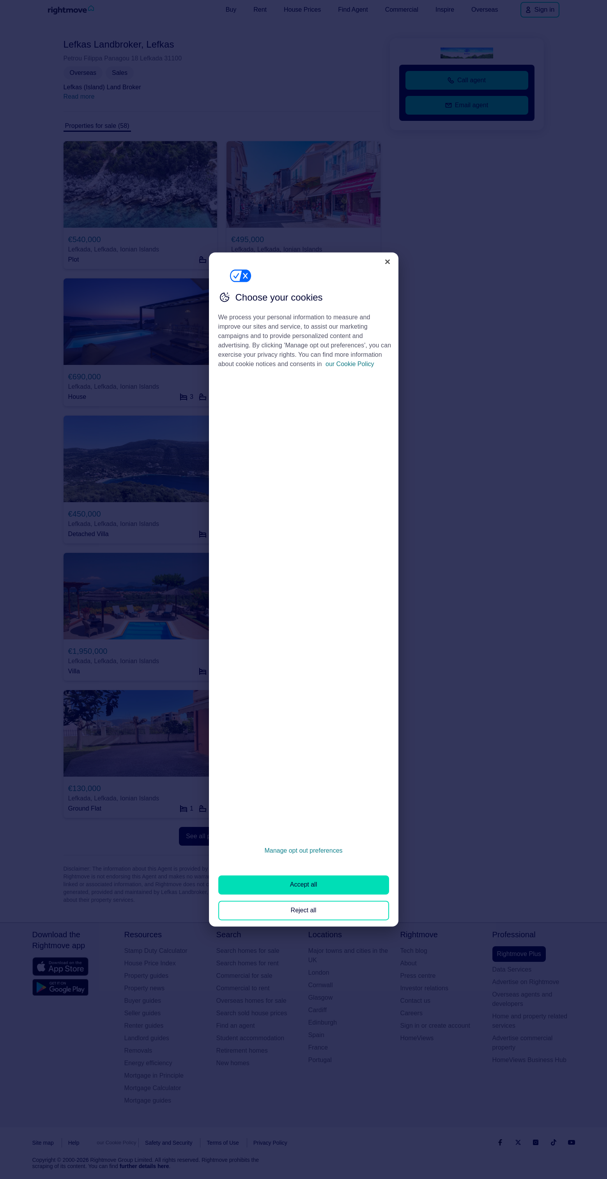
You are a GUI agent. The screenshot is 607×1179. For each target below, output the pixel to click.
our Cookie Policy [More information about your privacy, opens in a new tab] (350, 364)
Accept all (303, 885)
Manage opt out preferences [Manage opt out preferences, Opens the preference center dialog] (303, 850)
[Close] (387, 261)
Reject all (304, 910)
